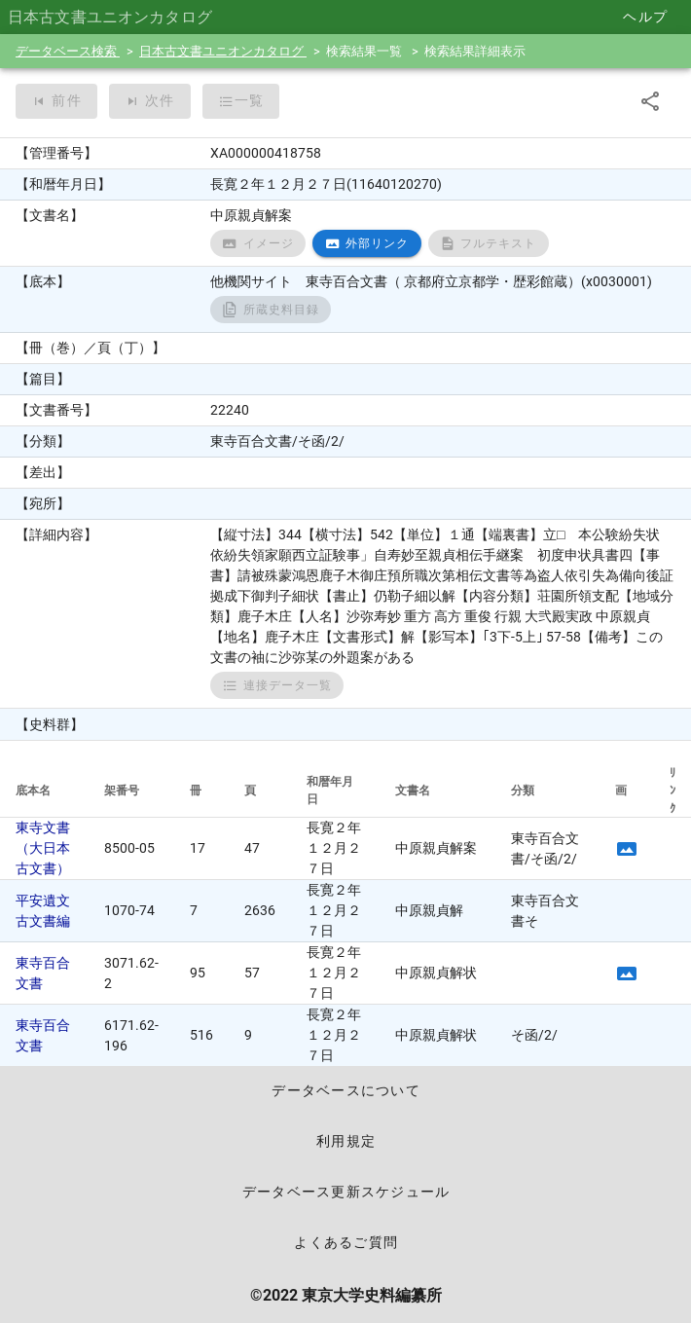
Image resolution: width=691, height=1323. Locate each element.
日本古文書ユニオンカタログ (223, 51)
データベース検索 (68, 51)
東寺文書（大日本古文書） (43, 848)
